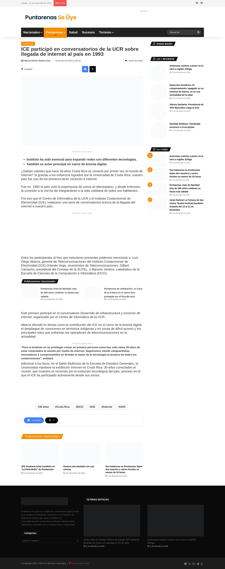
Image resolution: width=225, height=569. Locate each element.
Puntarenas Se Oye (80, 563)
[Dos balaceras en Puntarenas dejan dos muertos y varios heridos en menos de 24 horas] (124, 452)
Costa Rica (63, 407)
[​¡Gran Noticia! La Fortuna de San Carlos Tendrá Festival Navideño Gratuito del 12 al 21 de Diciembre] (158, 204)
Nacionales (31, 32)
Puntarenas (54, 32)
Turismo (105, 32)
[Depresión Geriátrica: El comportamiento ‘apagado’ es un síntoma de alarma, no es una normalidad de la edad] (158, 92)
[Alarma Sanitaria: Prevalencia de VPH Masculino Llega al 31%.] (158, 111)
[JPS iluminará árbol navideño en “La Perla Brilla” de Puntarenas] (40, 452)
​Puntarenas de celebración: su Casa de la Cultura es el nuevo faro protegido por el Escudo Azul (123, 292)
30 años (44, 407)
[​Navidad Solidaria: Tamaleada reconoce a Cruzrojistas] (158, 130)
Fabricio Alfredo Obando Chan (37, 61)
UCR (122, 407)
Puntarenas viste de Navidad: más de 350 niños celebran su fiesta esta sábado (60, 292)
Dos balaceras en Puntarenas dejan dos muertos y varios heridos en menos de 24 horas (123, 469)
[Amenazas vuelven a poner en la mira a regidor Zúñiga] (158, 72)
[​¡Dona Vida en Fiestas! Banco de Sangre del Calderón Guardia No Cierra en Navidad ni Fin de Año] (112, 521)
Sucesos (88, 32)
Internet (107, 407)
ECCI (80, 407)
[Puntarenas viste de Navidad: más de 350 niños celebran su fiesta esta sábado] (29, 292)
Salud (73, 32)
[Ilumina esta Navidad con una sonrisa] (82, 452)
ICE (93, 407)
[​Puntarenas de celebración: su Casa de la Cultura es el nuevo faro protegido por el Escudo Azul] (93, 292)
